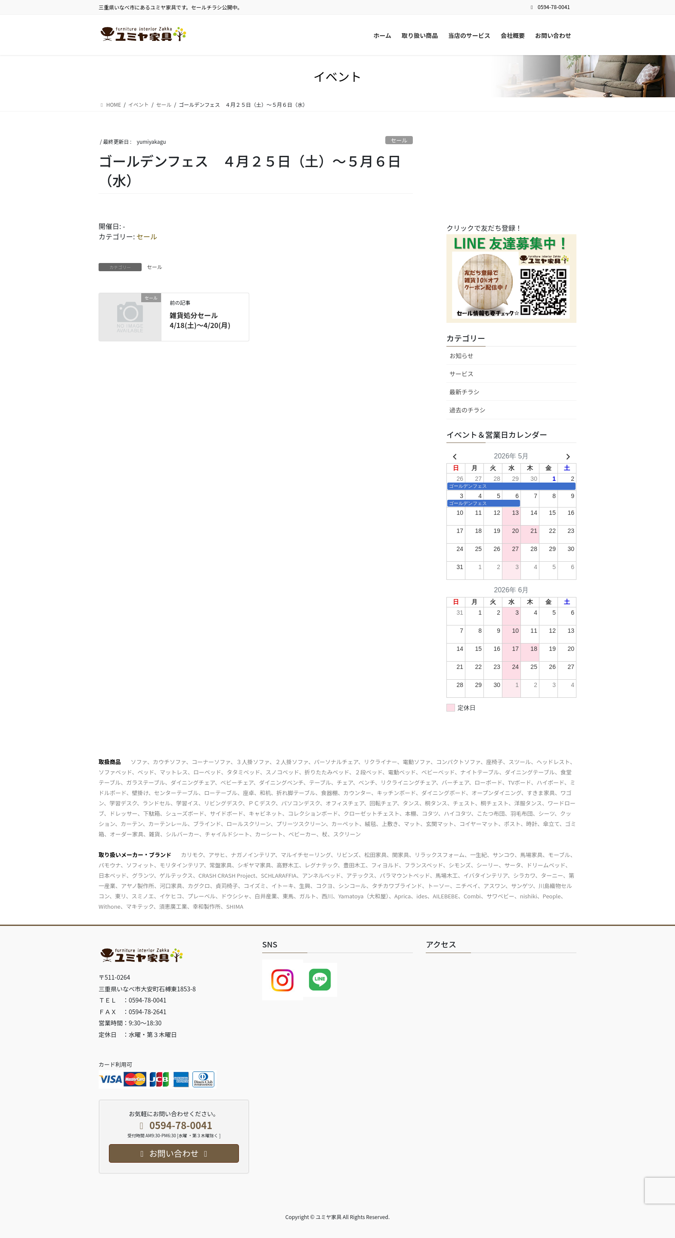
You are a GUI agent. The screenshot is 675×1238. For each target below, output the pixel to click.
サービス (461, 373)
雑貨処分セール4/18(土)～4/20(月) (200, 320)
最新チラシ (464, 391)
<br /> (511, 176)
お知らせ (461, 355)
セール (399, 140)
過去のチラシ (467, 409)
